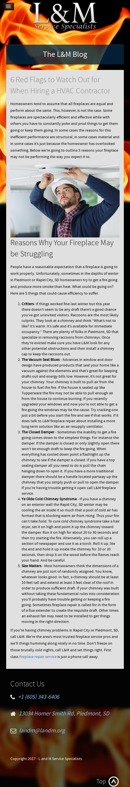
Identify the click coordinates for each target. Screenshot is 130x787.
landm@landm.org (42, 730)
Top (101, 781)
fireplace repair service (38, 657)
